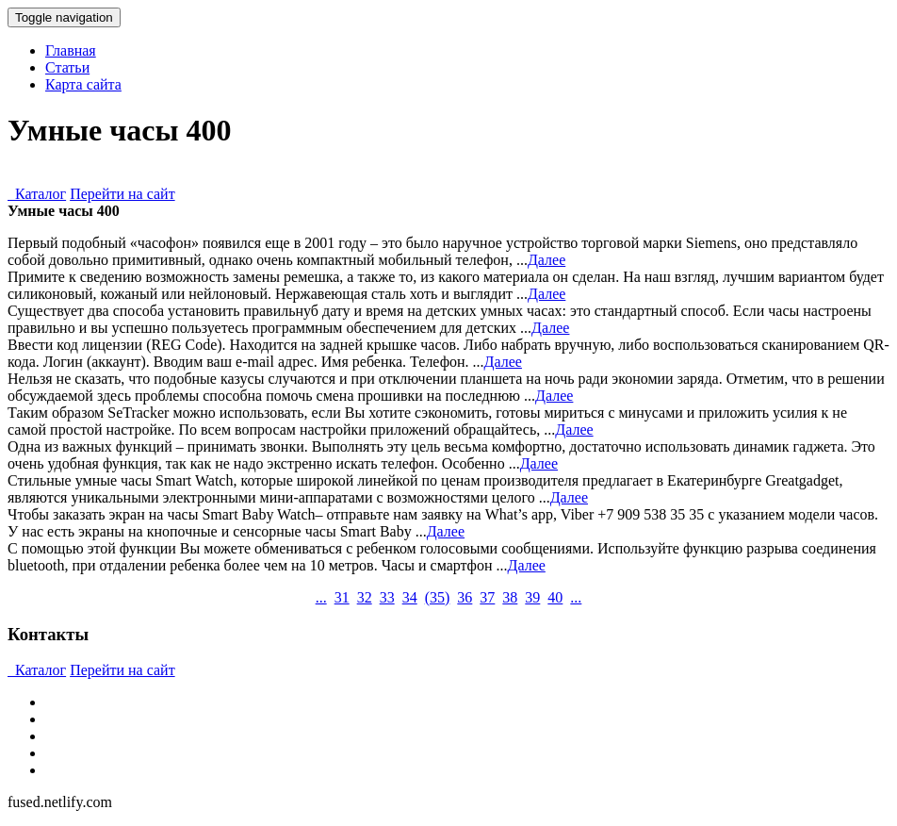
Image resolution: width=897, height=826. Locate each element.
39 (532, 597)
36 (464, 597)
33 (387, 597)
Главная (70, 50)
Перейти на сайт (122, 194)
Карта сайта (83, 84)
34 (409, 597)
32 (364, 597)
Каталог (37, 194)
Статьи (67, 67)
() (437, 597)
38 (509, 597)
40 (555, 597)
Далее (546, 260)
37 (487, 597)
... (321, 597)
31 (342, 597)
